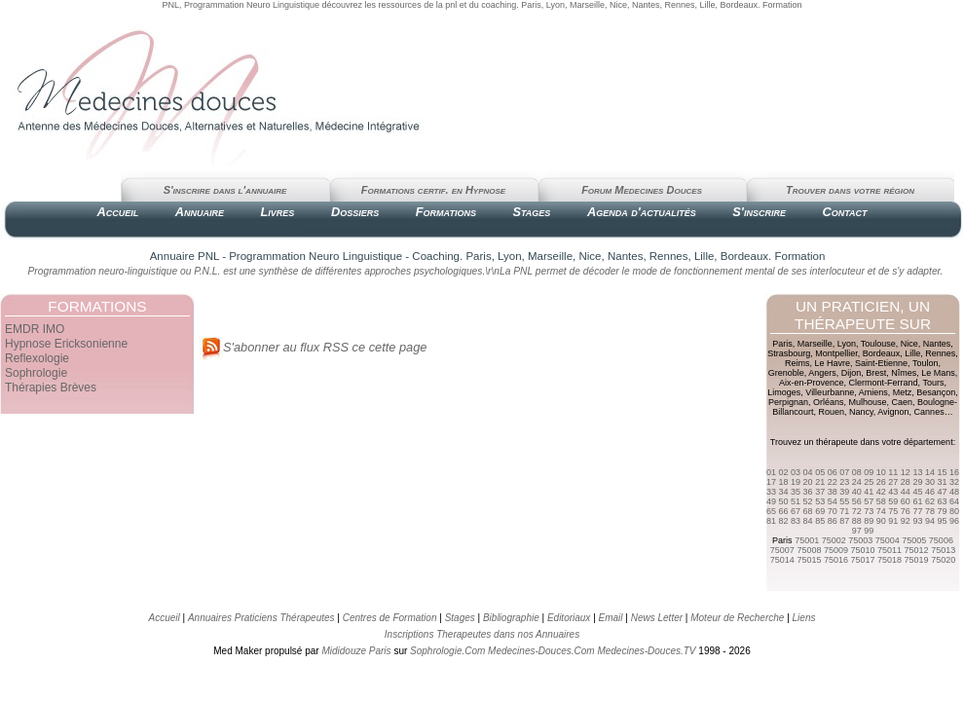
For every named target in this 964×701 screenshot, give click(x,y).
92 (905, 521)
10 (881, 472)
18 (784, 482)
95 (941, 521)
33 (771, 492)
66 (784, 511)
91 (893, 521)
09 (868, 472)
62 (930, 501)
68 (808, 511)
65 (771, 511)
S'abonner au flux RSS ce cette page (313, 347)
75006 (941, 540)
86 (832, 521)
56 (857, 501)
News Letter (657, 617)
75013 (943, 550)
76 (905, 511)
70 (832, 511)
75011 (889, 550)
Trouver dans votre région (850, 190)
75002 (834, 540)
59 (893, 501)
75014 (782, 560)
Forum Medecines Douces (641, 190)
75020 (943, 560)
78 (930, 511)
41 (868, 492)
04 (808, 472)
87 (844, 521)
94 (930, 521)
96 (954, 521)
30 (930, 482)
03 (795, 472)
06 (832, 472)
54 (832, 501)
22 (832, 482)
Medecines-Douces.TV (646, 651)
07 (844, 472)
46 (930, 492)
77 (917, 511)
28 (905, 482)
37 (820, 492)
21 (820, 482)
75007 (782, 550)
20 (808, 482)
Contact (844, 211)
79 (941, 511)
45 (917, 492)
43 (893, 492)
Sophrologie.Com (447, 651)
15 (941, 472)
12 (905, 472)
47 (941, 492)
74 (881, 511)
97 (857, 530)
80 (954, 511)
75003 (860, 540)
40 (857, 492)
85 (820, 521)
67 (795, 511)
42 (881, 492)
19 (795, 482)
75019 (917, 560)
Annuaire (199, 211)
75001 (807, 540)
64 (954, 501)
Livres (278, 211)
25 (868, 482)
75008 (809, 550)
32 (954, 482)
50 (784, 501)
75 (893, 511)
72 (857, 511)
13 (917, 472)
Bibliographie (511, 617)
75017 (862, 560)
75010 (862, 550)
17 (771, 482)
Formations (446, 211)
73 (868, 511)
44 (905, 492)
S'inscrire (759, 211)
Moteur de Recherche (737, 617)
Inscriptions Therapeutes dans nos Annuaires (482, 634)
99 (868, 530)
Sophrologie (36, 373)
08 (857, 472)
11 (893, 472)
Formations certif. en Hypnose (433, 190)
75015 (809, 560)
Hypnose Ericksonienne (66, 343)
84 (808, 521)
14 (930, 472)
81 (771, 521)
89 (868, 521)
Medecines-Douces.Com (541, 651)
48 (954, 492)
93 (917, 521)
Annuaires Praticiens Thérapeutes (262, 617)
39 (844, 492)
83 (795, 521)
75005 (914, 540)
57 (868, 501)
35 (795, 492)
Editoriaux (568, 617)
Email (611, 617)
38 (832, 492)
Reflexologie (37, 358)
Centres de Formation (390, 617)
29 (917, 482)
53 (820, 501)
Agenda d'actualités (641, 211)
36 (808, 492)
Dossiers (355, 211)
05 (820, 472)
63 (941, 501)
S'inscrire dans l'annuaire (225, 190)
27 (893, 482)
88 (857, 521)
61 (917, 501)
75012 (917, 550)
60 (905, 501)
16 (954, 472)
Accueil (117, 211)
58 (881, 501)
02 (784, 472)
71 (844, 511)
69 (820, 511)
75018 (889, 560)
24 (857, 482)
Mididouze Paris (355, 651)
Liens (804, 617)
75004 (887, 540)
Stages (531, 211)
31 (941, 482)
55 (844, 501)
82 (784, 521)
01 (771, 472)
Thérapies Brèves (50, 387)
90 (881, 521)
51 (795, 501)
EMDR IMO (34, 329)
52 (808, 501)
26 (881, 482)
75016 (836, 560)
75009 (836, 550)
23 (844, 482)
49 (771, 501)
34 (784, 492)
